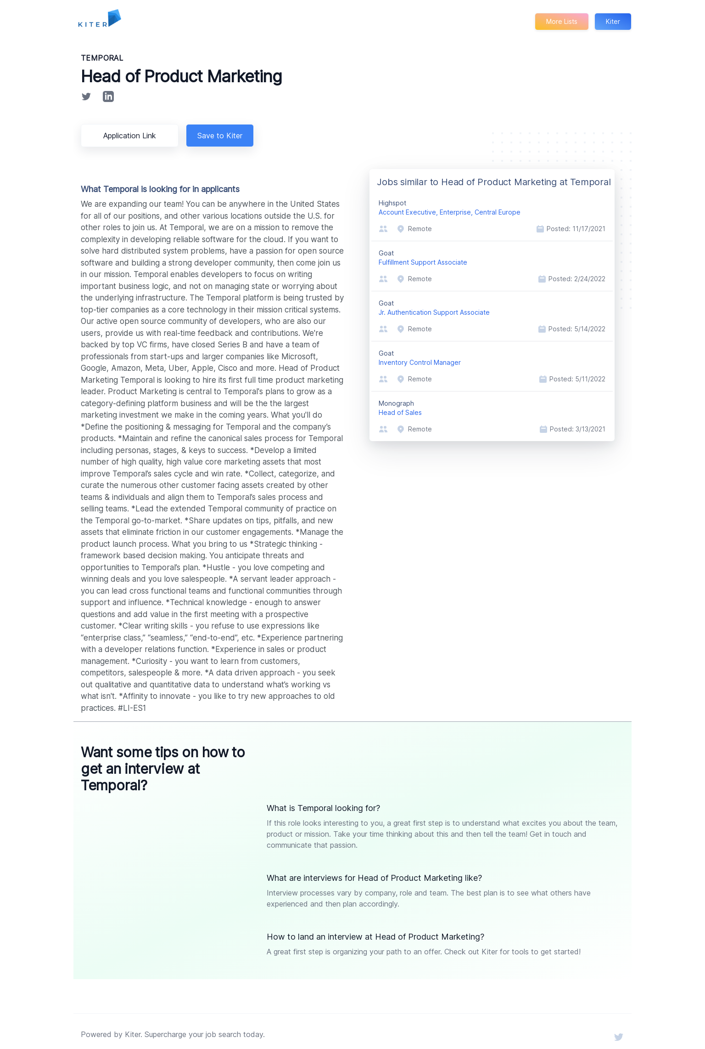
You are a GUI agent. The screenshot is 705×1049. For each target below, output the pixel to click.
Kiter (612, 21)
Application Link (131, 135)
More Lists (561, 21)
